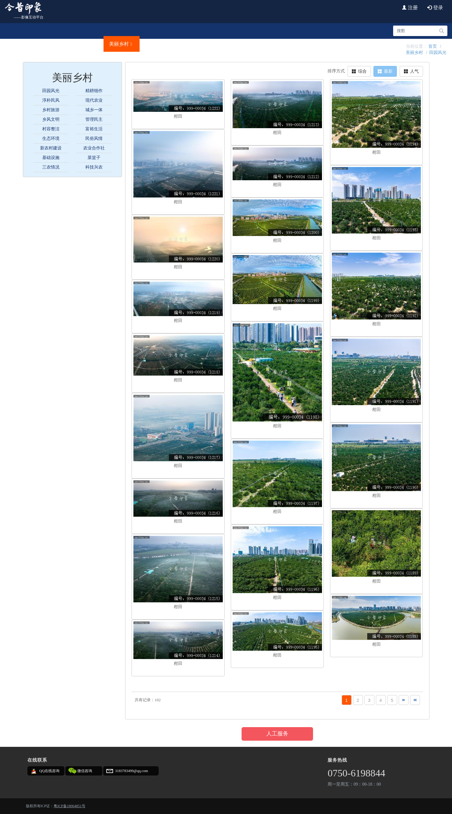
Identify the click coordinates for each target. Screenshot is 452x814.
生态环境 (50, 138)
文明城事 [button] (85, 44)
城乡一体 (94, 110)
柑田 (178, 116)
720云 (363, 44)
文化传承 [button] (194, 44)
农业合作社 (94, 148)
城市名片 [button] (49, 44)
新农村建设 (51, 148)
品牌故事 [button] (157, 44)
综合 (359, 71)
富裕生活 (94, 129)
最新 (385, 71)
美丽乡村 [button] (121, 44)
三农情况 (50, 167)
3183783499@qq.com (131, 771)
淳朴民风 (50, 100)
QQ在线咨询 (49, 771)
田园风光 (437, 52)
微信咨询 (84, 771)
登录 (435, 7)
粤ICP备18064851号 (69, 806)
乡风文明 (50, 119)
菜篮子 (94, 157)
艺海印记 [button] (302, 44)
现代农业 (94, 100)
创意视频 (336, 44)
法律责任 (390, 44)
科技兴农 (94, 167)
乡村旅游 (50, 110)
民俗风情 (94, 138)
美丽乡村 (414, 52)
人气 (411, 71)
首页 (18, 44)
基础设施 (50, 157)
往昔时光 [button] (230, 44)
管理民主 (94, 119)
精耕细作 (94, 90)
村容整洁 (50, 129)
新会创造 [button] (266, 44)
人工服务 (277, 734)
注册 (410, 7)
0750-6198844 (356, 773)
